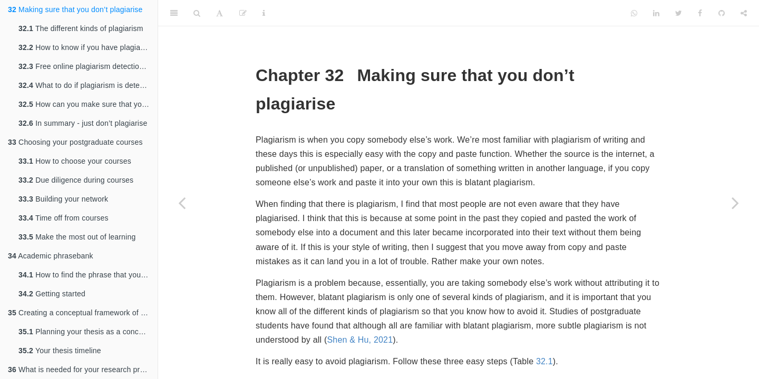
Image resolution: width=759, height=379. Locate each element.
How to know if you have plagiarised (87, 47)
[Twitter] (678, 13)
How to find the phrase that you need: (88, 275)
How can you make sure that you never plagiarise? (88, 104)
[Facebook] (700, 13)
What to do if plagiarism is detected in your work (88, 85)
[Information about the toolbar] (264, 13)
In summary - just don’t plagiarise (82, 123)
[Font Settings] (219, 13)
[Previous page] (182, 202)
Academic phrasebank (50, 256)
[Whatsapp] (634, 13)
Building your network (63, 199)
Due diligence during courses (75, 180)
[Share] (744, 13)
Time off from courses (63, 218)
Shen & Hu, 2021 (360, 339)
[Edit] (243, 13)
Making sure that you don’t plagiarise (75, 9)
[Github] (722, 13)
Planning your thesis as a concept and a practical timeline (88, 331)
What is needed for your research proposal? (83, 369)
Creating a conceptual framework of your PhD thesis (83, 312)
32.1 (544, 361)
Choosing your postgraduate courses (75, 142)
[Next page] (735, 202)
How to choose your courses (74, 161)
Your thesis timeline (59, 350)
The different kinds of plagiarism (80, 28)
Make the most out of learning (76, 237)
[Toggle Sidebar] (174, 13)
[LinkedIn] (656, 13)
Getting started (51, 294)
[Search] (197, 13)
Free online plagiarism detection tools (88, 66)
